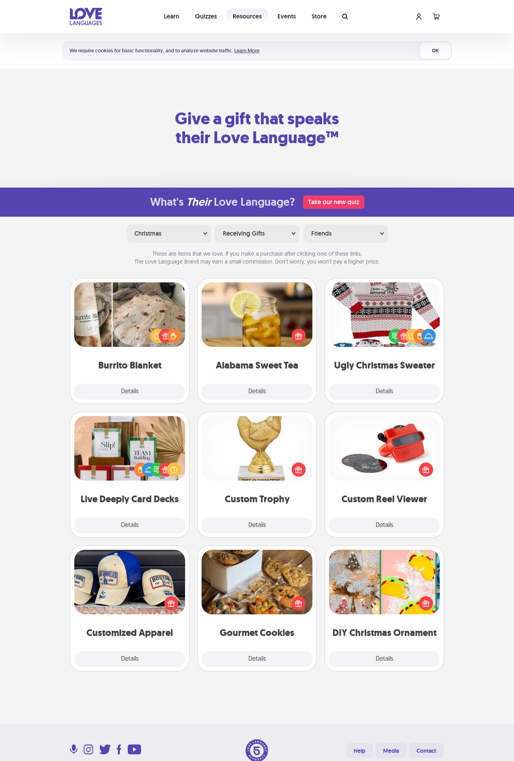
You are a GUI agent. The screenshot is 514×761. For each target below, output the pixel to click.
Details (130, 392)
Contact (426, 750)
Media (391, 750)
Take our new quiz (333, 202)
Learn (171, 16)
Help (359, 750)
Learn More (246, 50)
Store (319, 16)
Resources (247, 16)
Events (286, 16)
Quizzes (206, 16)
